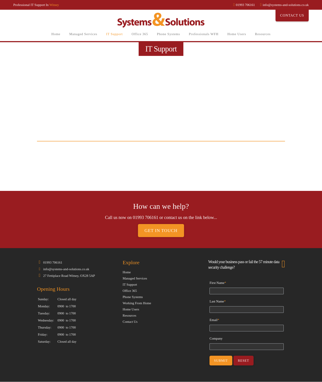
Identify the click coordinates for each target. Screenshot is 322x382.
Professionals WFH (204, 34)
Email (214, 320)
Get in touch (161, 230)
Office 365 (140, 34)
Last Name (217, 301)
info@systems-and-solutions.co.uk (66, 269)
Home (55, 34)
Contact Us (292, 15)
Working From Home (137, 303)
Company (215, 338)
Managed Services (83, 34)
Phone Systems (168, 34)
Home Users (236, 34)
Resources (263, 34)
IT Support (114, 34)
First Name (217, 283)
